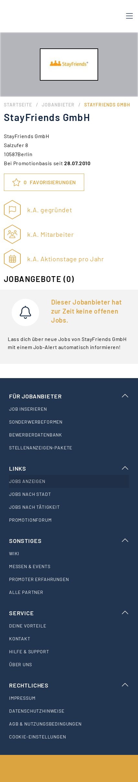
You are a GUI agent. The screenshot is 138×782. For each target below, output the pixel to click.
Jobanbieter (58, 104)
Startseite (18, 104)
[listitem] (69, 409)
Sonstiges (69, 541)
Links (69, 468)
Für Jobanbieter (69, 396)
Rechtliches (69, 685)
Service (69, 613)
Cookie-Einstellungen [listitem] (37, 736)
